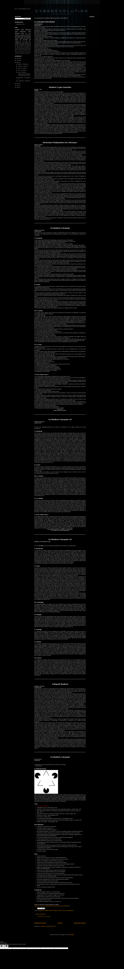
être (44, 910)
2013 (18, 58)
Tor (15, 45)
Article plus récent (40, 923)
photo (16, 49)
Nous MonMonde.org (22, 8)
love (24, 41)
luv (26, 33)
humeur (17, 35)
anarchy (23, 31)
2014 (18, 60)
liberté (17, 33)
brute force (27, 50)
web (64, 910)
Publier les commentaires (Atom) (48, 926)
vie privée (60, 910)
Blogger (72, 934)
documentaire (28, 45)
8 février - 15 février (22, 64)
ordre (28, 44)
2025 (18, 87)
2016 (18, 83)
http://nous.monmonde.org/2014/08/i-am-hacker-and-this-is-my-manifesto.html (52, 905)
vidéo (21, 38)
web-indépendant (69, 910)
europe (22, 44)
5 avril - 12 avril (21, 68)
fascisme (27, 47)
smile (20, 49)
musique (25, 39)
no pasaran (21, 48)
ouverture (27, 48)
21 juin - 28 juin (21, 72)
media (17, 29)
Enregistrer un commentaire (43, 916)
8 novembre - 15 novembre (24, 77)
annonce (17, 44)
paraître (23, 43)
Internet (50, 910)
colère (16, 39)
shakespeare (22, 53)
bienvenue (40, 910)
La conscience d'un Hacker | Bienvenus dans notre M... (24, 74)
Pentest (26, 42)
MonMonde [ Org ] (20, 24)
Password (20, 50)
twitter (28, 53)
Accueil (60, 923)
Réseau (19, 36)
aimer (16, 38)
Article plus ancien (80, 923)
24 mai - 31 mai (21, 70)
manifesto (55, 910)
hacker (46, 910)
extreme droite (20, 47)
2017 (18, 85)
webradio (25, 49)
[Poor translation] (5, 946)
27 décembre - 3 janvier (23, 80)
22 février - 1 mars (22, 66)
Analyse (17, 41)
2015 (18, 62)
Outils (27, 38)
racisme (17, 53)
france (16, 48)
